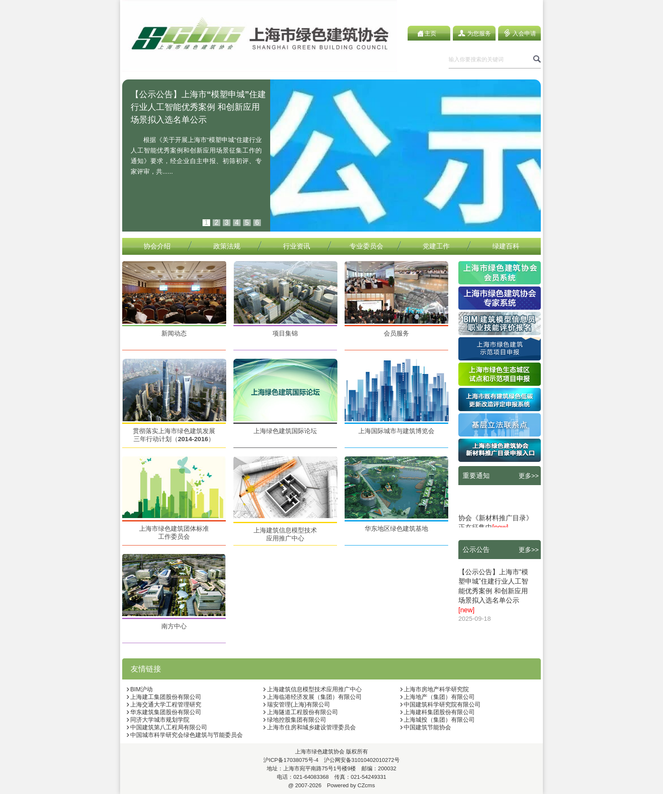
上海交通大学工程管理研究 (163, 704)
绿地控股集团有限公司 (294, 719)
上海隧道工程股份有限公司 (300, 712)
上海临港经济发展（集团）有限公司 (312, 696)
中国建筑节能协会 (425, 727)
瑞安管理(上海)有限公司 (296, 704)
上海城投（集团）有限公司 (437, 719)
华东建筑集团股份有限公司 (163, 712)
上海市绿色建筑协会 (320, 751)
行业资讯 (296, 246)
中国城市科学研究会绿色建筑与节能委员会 (184, 734)
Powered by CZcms (348, 785)
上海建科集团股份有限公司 (437, 712)
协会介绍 (157, 246)
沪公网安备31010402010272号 (359, 760)
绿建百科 (506, 246)
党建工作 (436, 246)
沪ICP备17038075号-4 (290, 760)
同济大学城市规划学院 (157, 719)
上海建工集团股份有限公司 (163, 696)
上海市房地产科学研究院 (434, 689)
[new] (466, 610)
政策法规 (227, 246)
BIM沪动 (139, 689)
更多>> (528, 475)
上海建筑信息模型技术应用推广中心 (312, 689)
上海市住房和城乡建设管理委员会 (309, 727)
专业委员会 (367, 246)
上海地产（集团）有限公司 (437, 696)
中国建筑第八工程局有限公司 (166, 727)
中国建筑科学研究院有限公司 (440, 704)
